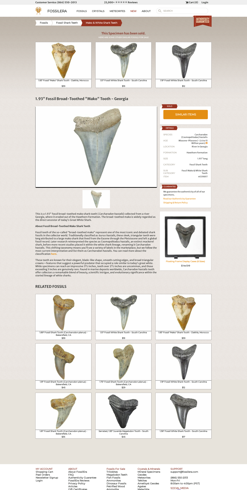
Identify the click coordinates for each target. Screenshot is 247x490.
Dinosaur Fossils (116, 483)
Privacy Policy (76, 483)
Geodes (142, 474)
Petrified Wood (116, 486)
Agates (142, 486)
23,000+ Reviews (121, 2)
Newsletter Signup (47, 477)
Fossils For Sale (116, 468)
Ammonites (114, 480)
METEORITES (117, 11)
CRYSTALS (98, 11)
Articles (72, 486)
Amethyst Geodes (148, 483)
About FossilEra (77, 471)
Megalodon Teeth (117, 474)
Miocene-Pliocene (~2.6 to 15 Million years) (193, 141)
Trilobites (112, 471)
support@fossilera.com (184, 471)
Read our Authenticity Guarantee (179, 198)
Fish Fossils (113, 477)
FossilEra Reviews (78, 480)
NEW (133, 11)
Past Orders (43, 474)
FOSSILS (82, 11)
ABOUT (146, 11)
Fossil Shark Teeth (199, 164)
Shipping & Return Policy (175, 202)
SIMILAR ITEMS (185, 114)
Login (205, 2)
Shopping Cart (44, 471)
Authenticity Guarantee (82, 477)
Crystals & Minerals (149, 468)
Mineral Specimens (149, 471)
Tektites (142, 480)
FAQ (71, 474)
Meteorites (144, 477)
